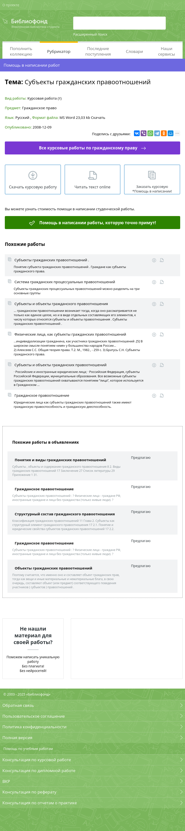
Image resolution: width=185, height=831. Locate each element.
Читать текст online (92, 187)
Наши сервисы (166, 51)
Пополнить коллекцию (21, 51)
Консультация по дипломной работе (38, 770)
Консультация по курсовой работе (36, 759)
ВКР (6, 781)
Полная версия (17, 737)
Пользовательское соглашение (33, 716)
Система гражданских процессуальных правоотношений (64, 281)
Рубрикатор (59, 51)
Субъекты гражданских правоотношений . (51, 259)
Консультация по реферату (29, 792)
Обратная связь (18, 705)
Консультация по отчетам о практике (39, 802)
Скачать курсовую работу (33, 187)
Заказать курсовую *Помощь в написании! (152, 188)
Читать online (162, 260)
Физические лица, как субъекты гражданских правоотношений (70, 334)
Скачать (98, 117)
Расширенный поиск (90, 34)
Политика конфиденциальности (34, 726)
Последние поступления (98, 51)
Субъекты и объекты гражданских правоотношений (60, 364)
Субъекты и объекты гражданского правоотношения (61, 303)
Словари (134, 51)
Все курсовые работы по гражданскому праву (88, 148)
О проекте (10, 5)
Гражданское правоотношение (41, 395)
